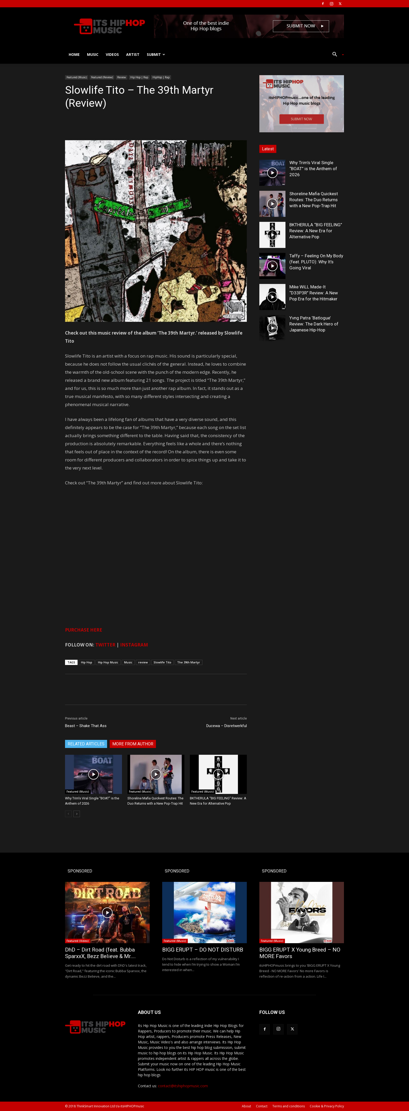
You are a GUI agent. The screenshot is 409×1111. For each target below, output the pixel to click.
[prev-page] (68, 814)
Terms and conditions (288, 1106)
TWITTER (105, 645)
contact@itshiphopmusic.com (183, 1085)
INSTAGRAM (134, 645)
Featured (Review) (102, 77)
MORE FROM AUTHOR (132, 743)
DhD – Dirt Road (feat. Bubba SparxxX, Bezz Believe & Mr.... (100, 953)
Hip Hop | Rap (139, 77)
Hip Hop (86, 662)
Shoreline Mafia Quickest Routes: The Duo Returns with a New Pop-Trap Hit (313, 199)
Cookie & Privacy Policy (327, 1106)
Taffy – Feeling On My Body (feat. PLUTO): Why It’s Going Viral (316, 261)
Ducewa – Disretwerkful (226, 725)
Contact (261, 1106)
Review (121, 77)
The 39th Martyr (188, 662)
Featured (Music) (77, 77)
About (246, 1106)
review (143, 662)
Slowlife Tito (162, 662)
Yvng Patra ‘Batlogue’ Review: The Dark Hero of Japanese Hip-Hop (313, 323)
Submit (156, 54)
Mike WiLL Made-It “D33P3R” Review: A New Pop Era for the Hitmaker (313, 292)
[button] (336, 54)
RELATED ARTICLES (86, 743)
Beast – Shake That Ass (86, 725)
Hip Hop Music (108, 662)
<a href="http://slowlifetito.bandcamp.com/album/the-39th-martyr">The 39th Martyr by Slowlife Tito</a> (117, 555)
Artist (132, 54)
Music (92, 54)
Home (74, 54)
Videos (112, 54)
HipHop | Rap (161, 77)
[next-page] (76, 814)
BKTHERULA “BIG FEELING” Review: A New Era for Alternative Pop (315, 230)
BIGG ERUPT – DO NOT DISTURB (202, 950)
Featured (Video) (78, 941)
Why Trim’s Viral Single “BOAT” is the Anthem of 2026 (313, 168)
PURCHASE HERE (83, 630)
